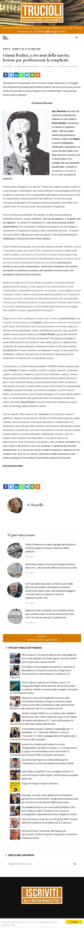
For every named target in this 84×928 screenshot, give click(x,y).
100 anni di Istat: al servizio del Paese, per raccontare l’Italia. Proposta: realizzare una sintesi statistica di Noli (49, 834)
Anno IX (6, 49)
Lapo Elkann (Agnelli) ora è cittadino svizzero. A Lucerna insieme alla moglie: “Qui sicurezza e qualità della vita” (50, 775)
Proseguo (74, 922)
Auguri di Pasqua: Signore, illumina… (40, 783)
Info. (13, 925)
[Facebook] (5, 75)
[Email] (32, 75)
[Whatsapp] (21, 75)
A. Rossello (50, 66)
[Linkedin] (16, 75)
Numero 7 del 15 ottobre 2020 (26, 49)
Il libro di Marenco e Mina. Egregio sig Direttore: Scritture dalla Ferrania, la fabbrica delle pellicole (50, 548)
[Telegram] (27, 75)
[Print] (37, 75)
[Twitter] (11, 75)
